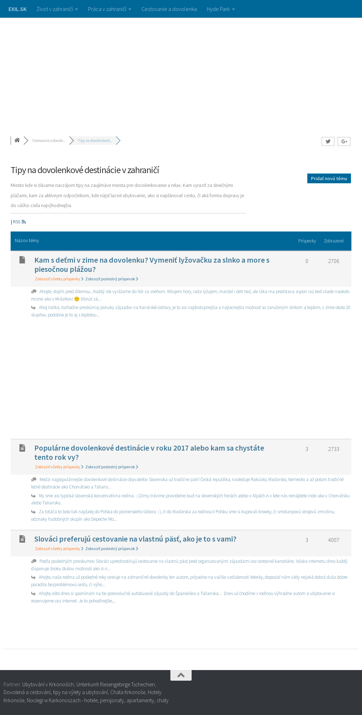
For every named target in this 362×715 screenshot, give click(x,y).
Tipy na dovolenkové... (95, 140)
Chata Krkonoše (127, 692)
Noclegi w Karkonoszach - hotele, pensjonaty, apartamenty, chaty (98, 700)
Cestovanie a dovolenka (169, 8)
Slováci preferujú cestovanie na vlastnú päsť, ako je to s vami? (135, 539)
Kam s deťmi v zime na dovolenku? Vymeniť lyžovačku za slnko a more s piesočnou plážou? (151, 264)
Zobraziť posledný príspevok (112, 278)
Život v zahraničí (54, 8)
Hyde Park (218, 8)
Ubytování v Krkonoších (48, 684)
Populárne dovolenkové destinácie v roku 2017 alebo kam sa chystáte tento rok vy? (149, 452)
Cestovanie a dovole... (49, 140)
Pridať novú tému (329, 178)
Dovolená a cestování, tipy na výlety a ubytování (56, 692)
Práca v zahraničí (107, 8)
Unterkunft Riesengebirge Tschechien (115, 684)
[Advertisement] (181, 70)
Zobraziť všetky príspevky (59, 278)
